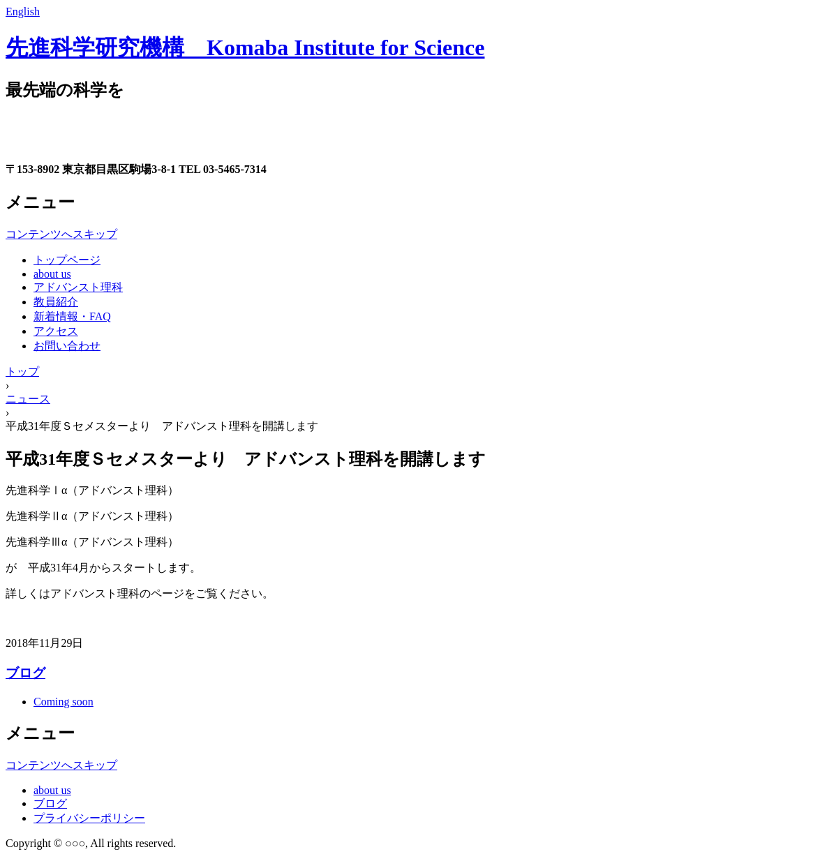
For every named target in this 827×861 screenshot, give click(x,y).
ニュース (28, 399)
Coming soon (63, 701)
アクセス (55, 331)
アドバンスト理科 (78, 287)
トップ (22, 371)
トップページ (66, 260)
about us (52, 274)
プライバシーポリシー (89, 818)
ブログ (25, 673)
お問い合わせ (66, 346)
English (23, 11)
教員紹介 (55, 302)
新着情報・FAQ (72, 316)
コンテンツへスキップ (61, 234)
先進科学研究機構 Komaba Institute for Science (245, 47)
